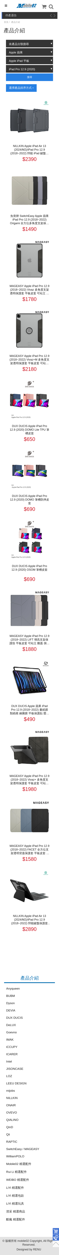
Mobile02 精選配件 (18, 1164)
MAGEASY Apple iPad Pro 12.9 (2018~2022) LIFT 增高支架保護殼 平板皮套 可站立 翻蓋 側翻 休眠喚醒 (29, 639)
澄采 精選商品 (15, 1211)
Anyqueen (13, 988)
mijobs (10, 1090)
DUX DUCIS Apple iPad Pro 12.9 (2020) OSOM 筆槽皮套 (29, 567)
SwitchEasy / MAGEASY (22, 1149)
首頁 (6, 22)
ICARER (12, 1054)
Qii (8, 1134)
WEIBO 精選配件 (17, 1179)
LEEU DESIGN (16, 1083)
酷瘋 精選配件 (15, 1219)
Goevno (11, 1032)
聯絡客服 (56, 1237)
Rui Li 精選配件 (16, 1172)
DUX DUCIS (14, 1017)
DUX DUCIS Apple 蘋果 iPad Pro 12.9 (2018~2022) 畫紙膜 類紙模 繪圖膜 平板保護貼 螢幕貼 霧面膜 (29, 709)
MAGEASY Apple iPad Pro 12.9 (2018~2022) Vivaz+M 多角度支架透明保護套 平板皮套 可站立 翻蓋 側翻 (30, 359)
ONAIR (11, 1105)
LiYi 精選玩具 (15, 1203)
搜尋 (29, 77)
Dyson (10, 1003)
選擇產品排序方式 (21, 87)
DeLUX (11, 1025)
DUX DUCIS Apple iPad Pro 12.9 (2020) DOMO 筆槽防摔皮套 (29, 499)
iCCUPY (11, 1047)
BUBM (10, 995)
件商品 (56, 1231)
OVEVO (11, 1112)
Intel (9, 1061)
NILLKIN (12, 1098)
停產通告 (11, 15)
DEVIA (10, 1010)
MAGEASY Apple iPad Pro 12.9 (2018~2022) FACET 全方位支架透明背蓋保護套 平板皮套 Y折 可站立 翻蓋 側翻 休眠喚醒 (29, 849)
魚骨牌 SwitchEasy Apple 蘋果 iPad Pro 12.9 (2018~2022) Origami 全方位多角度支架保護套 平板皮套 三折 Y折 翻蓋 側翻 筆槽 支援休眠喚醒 (29, 219)
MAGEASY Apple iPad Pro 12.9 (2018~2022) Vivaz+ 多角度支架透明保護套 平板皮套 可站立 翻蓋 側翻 (29, 779)
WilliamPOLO (15, 1156)
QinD (9, 1127)
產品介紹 (15, 22)
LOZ (9, 1076)
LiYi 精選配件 (15, 1187)
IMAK (10, 1039)
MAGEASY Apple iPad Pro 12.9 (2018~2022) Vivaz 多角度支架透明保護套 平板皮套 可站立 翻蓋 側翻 (29, 289)
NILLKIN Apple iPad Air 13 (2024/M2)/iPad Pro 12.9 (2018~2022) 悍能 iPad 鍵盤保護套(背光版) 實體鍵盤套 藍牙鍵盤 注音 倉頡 (29, 149)
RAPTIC (11, 1141)
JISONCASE (14, 1068)
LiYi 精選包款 (15, 1195)
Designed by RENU (29, 1249)
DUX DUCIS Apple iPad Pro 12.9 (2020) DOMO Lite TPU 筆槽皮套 (29, 429)
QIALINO (12, 1119)
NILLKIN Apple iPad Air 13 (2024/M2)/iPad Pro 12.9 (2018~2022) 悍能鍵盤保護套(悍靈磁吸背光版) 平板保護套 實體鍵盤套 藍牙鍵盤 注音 (29, 919)
